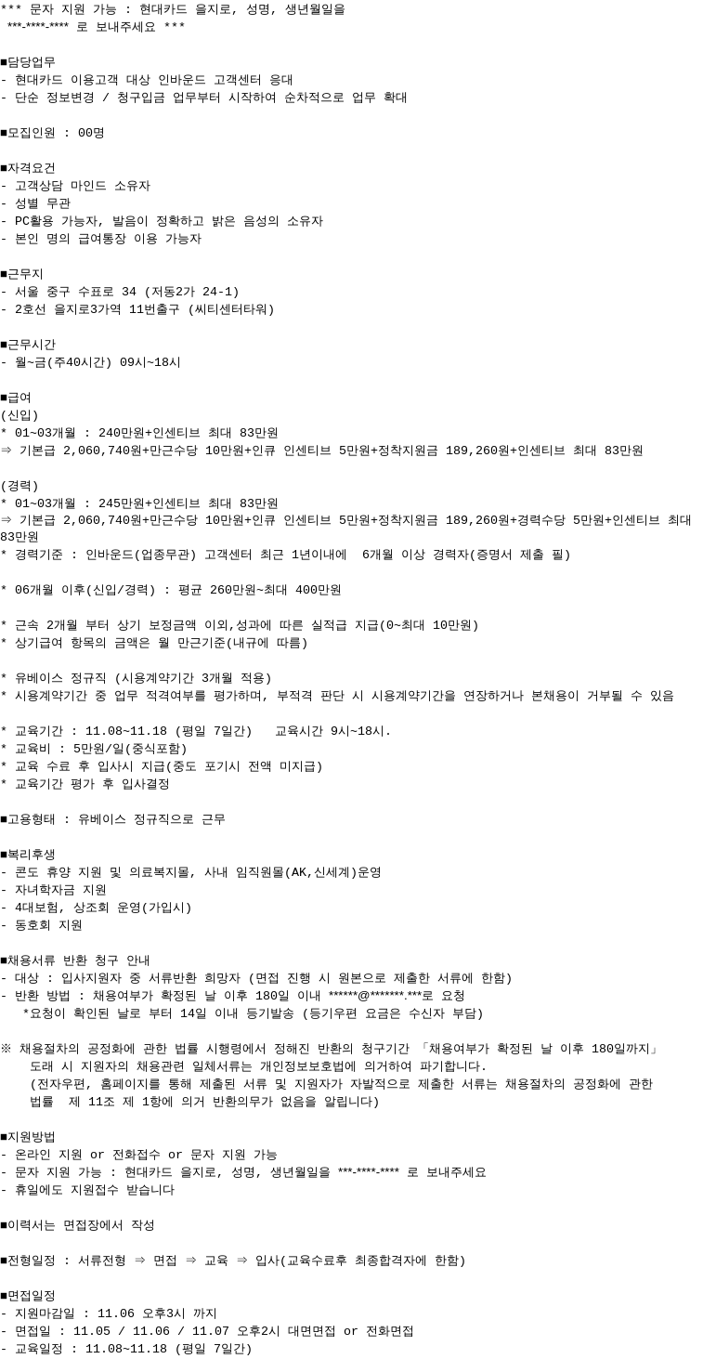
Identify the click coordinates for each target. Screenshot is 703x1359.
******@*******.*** (375, 997)
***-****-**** (38, 26)
